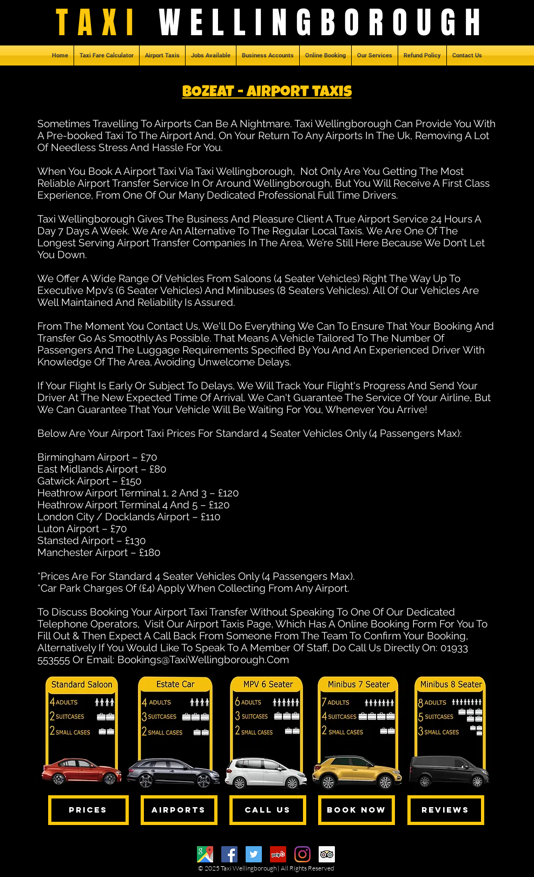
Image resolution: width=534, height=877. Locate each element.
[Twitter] (254, 854)
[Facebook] (229, 854)
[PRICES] (88, 810)
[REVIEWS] (445, 810)
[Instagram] (302, 854)
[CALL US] (267, 810)
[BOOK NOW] (356, 810)
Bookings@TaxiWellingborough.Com (203, 659)
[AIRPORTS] (179, 810)
